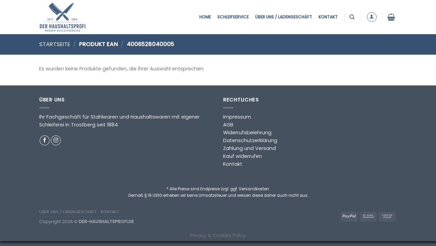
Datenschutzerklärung (250, 140)
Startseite (54, 44)
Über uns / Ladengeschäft (283, 17)
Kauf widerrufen (242, 156)
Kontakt (328, 17)
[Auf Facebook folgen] (45, 140)
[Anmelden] (372, 17)
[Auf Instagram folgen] (56, 140)
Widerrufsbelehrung (247, 132)
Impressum (237, 116)
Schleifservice (233, 17)
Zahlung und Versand (249, 148)
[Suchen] (352, 17)
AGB (228, 124)
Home (205, 17)
